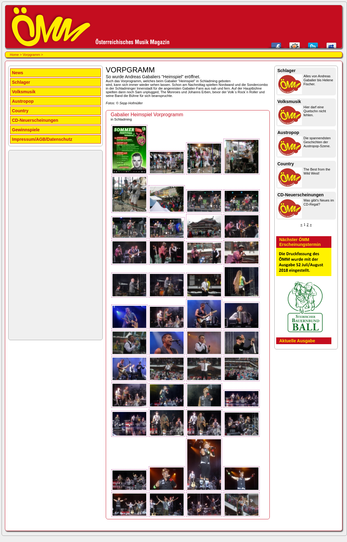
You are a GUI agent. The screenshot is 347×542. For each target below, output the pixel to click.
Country (20, 110)
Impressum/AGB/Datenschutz (42, 139)
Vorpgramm (31, 54)
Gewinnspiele (26, 129)
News (17, 72)
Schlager (21, 82)
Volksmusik (24, 91)
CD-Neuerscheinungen (35, 120)
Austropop (23, 101)
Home (14, 54)
